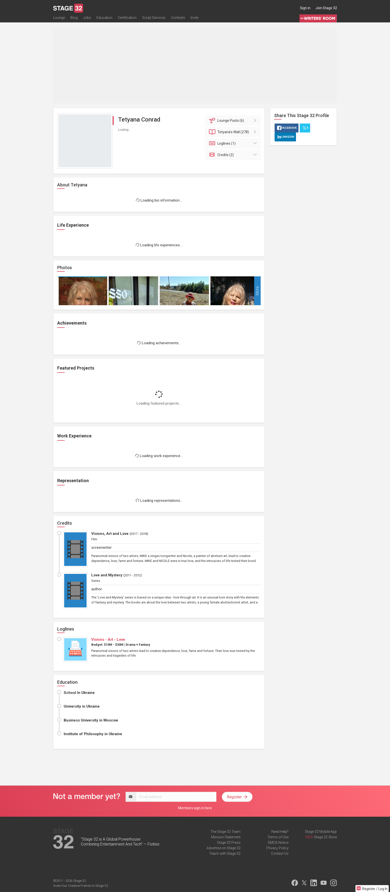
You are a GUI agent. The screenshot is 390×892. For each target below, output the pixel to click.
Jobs (87, 19)
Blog (74, 19)
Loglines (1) (233, 143)
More (257, 291)
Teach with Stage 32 (225, 853)
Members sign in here (195, 808)
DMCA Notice (278, 843)
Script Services (153, 19)
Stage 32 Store (325, 837)
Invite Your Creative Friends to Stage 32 (80, 886)
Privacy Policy (277, 848)
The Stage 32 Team (225, 832)
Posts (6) (233, 121)
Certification (127, 19)
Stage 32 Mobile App (321, 832)
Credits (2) (233, 155)
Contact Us (280, 853)
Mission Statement (226, 837)
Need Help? (280, 832)
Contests (178, 19)
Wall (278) (233, 132)
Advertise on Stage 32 (224, 848)
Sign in (305, 8)
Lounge (59, 19)
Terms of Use (278, 837)
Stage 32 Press (229, 843)
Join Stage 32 (326, 8)
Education (104, 19)
